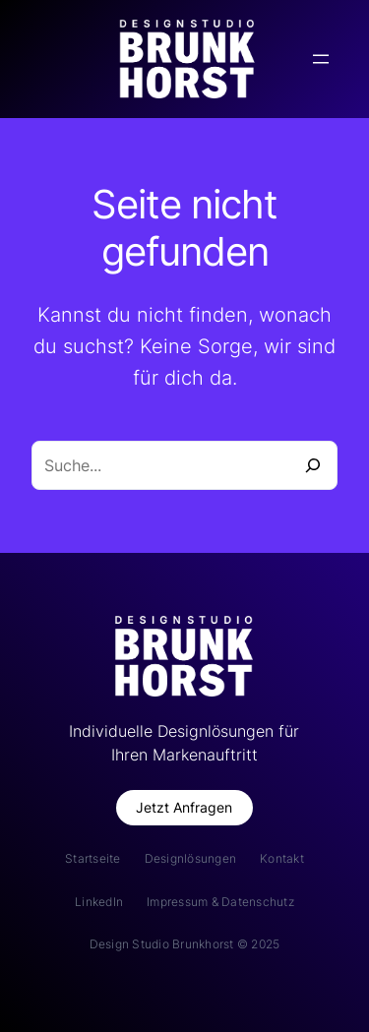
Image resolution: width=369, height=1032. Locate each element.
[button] (184, 808)
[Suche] (313, 465)
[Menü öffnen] (321, 59)
